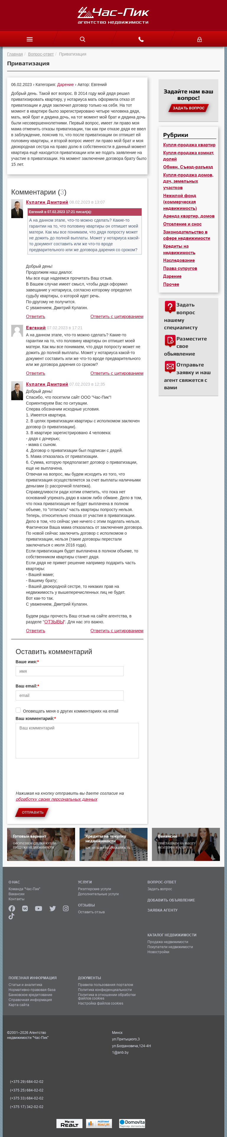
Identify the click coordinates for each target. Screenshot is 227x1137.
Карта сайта (19, 1005)
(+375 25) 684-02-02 (26, 1090)
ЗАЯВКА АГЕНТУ (162, 910)
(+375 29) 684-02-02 (26, 1082)
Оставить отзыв (91, 912)
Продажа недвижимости (167, 942)
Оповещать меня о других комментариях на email (71, 711)
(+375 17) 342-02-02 (26, 1107)
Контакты (17, 899)
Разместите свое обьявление (185, 346)
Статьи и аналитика (25, 985)
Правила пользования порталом (105, 985)
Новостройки (158, 952)
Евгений (36, 327)
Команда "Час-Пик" (24, 889)
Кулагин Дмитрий (47, 202)
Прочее (171, 284)
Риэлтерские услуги (94, 889)
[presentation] (61, 777)
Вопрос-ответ (41, 54)
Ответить (35, 316)
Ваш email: (27, 686)
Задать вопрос (159, 889)
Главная (15, 54)
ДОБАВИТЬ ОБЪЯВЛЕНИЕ (171, 900)
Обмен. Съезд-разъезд (188, 167)
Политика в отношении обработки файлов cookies (107, 996)
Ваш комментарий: (35, 718)
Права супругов (180, 268)
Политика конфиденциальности (105, 990)
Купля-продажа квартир (189, 144)
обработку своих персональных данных (56, 799)
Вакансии (17, 894)
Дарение (66, 84)
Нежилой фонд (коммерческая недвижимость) (180, 202)
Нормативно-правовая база (32, 990)
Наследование (179, 260)
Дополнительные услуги (98, 894)
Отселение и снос (182, 224)
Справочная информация (30, 1000)
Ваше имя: (26, 661)
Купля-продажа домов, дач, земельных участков (188, 181)
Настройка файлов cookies (100, 1003)
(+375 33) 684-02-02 (26, 1098)
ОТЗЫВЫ (54, 621)
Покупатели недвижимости (170, 947)
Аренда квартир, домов (189, 216)
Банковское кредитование (30, 995)
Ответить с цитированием (116, 316)
